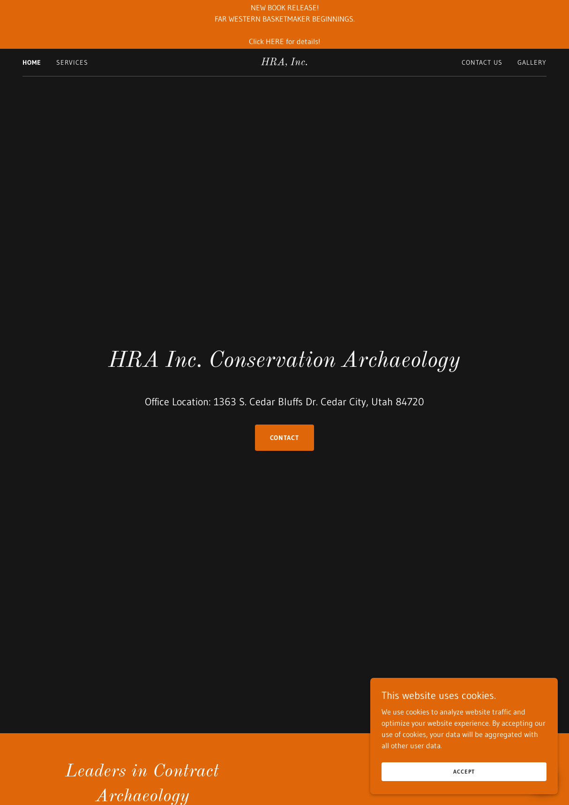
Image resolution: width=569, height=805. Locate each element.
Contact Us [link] (482, 62)
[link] (284, 62)
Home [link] (31, 62)
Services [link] (72, 62)
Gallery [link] (532, 62)
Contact (284, 437)
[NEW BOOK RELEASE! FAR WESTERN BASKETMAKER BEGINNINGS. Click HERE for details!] (284, 24)
